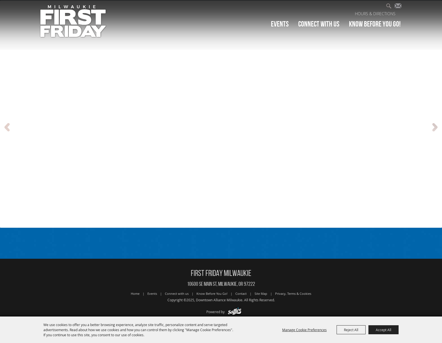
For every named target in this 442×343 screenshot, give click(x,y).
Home (135, 293)
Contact (241, 293)
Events (280, 24)
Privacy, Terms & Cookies (293, 293)
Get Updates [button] (399, 6)
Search (390, 6)
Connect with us (318, 24)
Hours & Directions (375, 13)
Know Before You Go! (375, 24)
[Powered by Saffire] (234, 311)
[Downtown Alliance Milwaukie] (73, 21)
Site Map (261, 293)
